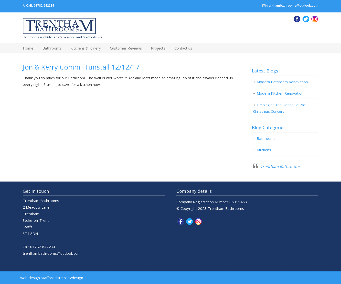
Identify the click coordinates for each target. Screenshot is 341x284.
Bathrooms (266, 138)
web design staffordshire (41, 277)
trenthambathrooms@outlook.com (292, 5)
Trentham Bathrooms (280, 166)
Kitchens (264, 149)
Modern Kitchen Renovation (280, 93)
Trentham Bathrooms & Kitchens (59, 26)
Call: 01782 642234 (40, 5)
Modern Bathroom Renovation (282, 81)
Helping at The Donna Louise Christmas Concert (279, 108)
